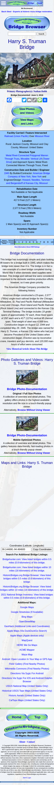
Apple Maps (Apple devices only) (27, 635)
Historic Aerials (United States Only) (27, 695)
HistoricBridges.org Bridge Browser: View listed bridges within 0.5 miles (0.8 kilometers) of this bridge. (27, 578)
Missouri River (42, 136)
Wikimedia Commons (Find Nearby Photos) (27, 668)
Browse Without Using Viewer (34, 410)
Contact (31, 742)
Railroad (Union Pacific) (16, 136)
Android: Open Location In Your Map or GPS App (27, 659)
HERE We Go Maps (27, 645)
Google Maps (27, 607)
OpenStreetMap (27, 621)
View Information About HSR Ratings (27, 247)
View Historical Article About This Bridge (27, 349)
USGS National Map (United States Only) (27, 686)
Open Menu (3, 3)
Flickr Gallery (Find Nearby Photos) (27, 664)
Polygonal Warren (39, 155)
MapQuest (27, 640)
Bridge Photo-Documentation (27, 389)
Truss (16, 159)
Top (37, 717)
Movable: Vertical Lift (31, 159)
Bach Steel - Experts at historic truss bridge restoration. (26, 11)
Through (8, 159)
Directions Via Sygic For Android (27, 673)
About (22, 742)
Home (16, 717)
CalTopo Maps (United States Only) (27, 700)
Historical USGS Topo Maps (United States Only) (27, 691)
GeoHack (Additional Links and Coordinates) (27, 626)
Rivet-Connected (20, 155)
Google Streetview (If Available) (27, 612)
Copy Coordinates (42, 549)
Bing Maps (27, 617)
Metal (9, 155)
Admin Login (27, 778)
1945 (6, 173)
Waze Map (27, 654)
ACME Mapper (27, 650)
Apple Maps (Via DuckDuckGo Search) (27, 631)
